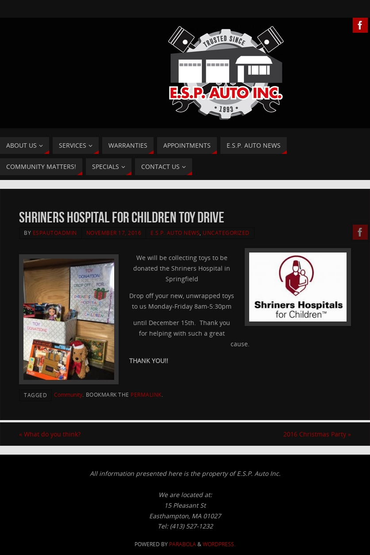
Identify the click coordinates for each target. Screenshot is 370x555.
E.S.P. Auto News (175, 232)
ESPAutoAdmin (55, 232)
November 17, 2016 (114, 232)
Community (68, 394)
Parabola (182, 544)
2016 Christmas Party (317, 434)
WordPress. (219, 544)
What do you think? (50, 434)
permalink (146, 394)
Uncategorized (226, 232)
